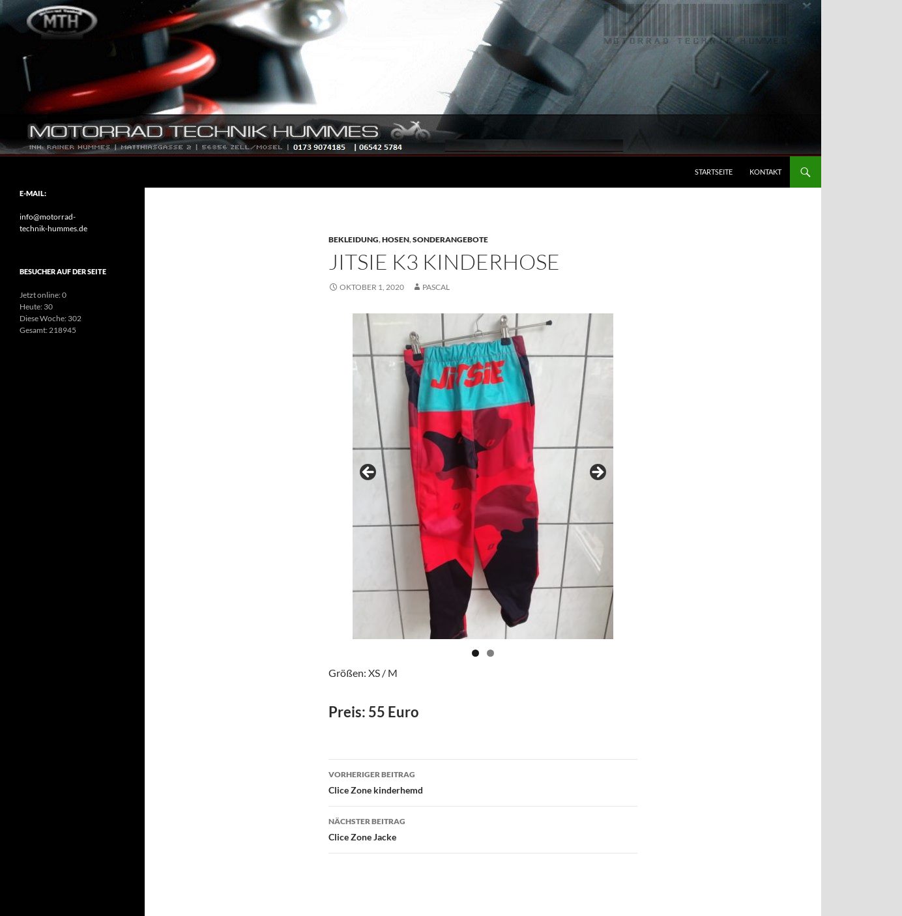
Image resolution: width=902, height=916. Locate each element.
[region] (483, 476)
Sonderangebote (450, 239)
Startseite (714, 171)
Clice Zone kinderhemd (482, 781)
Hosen (395, 239)
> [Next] (597, 473)
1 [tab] (475, 653)
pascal (436, 287)
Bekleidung (353, 239)
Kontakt (765, 171)
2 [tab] (490, 653)
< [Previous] (369, 473)
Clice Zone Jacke (482, 828)
